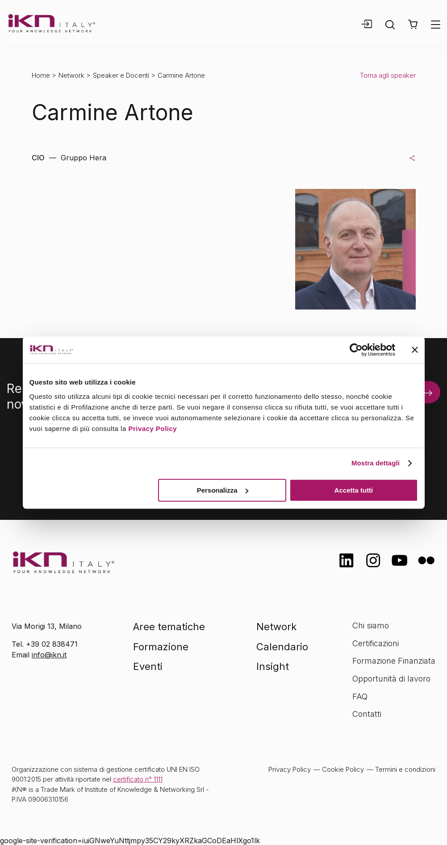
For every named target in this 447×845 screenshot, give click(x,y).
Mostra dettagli (375, 463)
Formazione (160, 647)
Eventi (148, 666)
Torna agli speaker (388, 75)
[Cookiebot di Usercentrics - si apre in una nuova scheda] (356, 349)
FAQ (360, 696)
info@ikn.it (49, 654)
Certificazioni (375, 643)
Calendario (282, 647)
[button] (413, 24)
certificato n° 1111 (138, 779)
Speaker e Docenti (121, 75)
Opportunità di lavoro (391, 678)
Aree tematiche (169, 626)
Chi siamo (370, 625)
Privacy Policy (152, 428)
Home (41, 75)
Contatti (366, 714)
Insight (272, 666)
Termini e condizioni (405, 769)
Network (71, 75)
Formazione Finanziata (393, 660)
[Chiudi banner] (415, 350)
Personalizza (222, 490)
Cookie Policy (343, 769)
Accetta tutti (353, 490)
